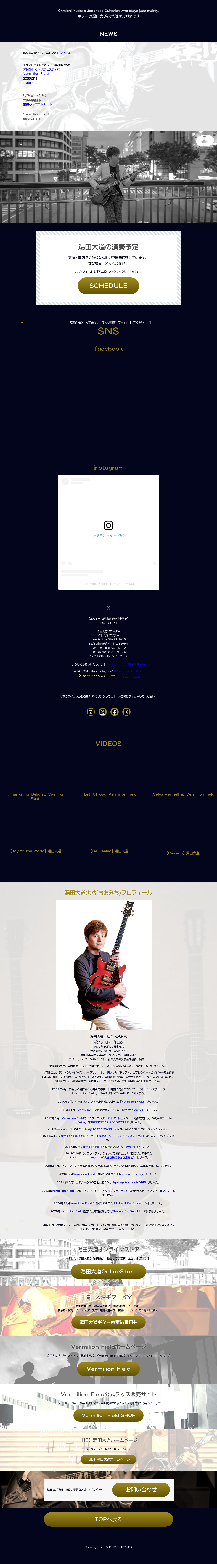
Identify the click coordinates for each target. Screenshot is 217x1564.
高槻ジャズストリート (38, 104)
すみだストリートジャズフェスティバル (119, 1136)
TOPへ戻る (108, 1519)
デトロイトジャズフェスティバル (42, 69)
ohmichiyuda (131, 677)
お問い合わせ (141, 1489)
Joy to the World (99, 1129)
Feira (81, 1122)
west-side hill (133, 1110)
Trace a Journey (130, 1174)
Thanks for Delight (126, 1211)
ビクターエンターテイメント (103, 1118)
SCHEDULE (108, 286)
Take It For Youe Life (131, 1203)
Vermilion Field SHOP (109, 1415)
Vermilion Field (36, 73)
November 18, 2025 (128, 671)
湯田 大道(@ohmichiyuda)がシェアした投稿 (108, 583)
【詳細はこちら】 (33, 83)
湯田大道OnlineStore (109, 1271)
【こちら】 (64, 53)
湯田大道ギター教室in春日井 (109, 1322)
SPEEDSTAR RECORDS (107, 1122)
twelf (130, 1147)
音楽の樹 (165, 1191)
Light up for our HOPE (128, 1182)
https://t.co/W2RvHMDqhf (125, 664)
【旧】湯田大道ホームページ (108, 1459)
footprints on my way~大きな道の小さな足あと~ (102, 1157)
